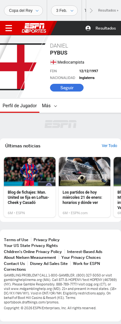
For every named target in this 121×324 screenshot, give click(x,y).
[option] (29, 187)
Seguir (67, 88)
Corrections (15, 269)
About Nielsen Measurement (30, 257)
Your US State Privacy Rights (31, 245)
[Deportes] (23, 10)
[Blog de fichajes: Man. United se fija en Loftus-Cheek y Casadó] (29, 187)
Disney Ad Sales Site (49, 263)
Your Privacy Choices (81, 257)
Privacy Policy (47, 239)
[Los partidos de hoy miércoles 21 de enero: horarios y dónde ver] (84, 187)
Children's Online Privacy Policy (33, 251)
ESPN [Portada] (34, 28)
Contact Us (14, 263)
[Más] (55, 106)
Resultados (106, 28)
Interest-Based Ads (84, 251)
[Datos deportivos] (64, 10)
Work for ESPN (86, 263)
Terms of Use (16, 239)
